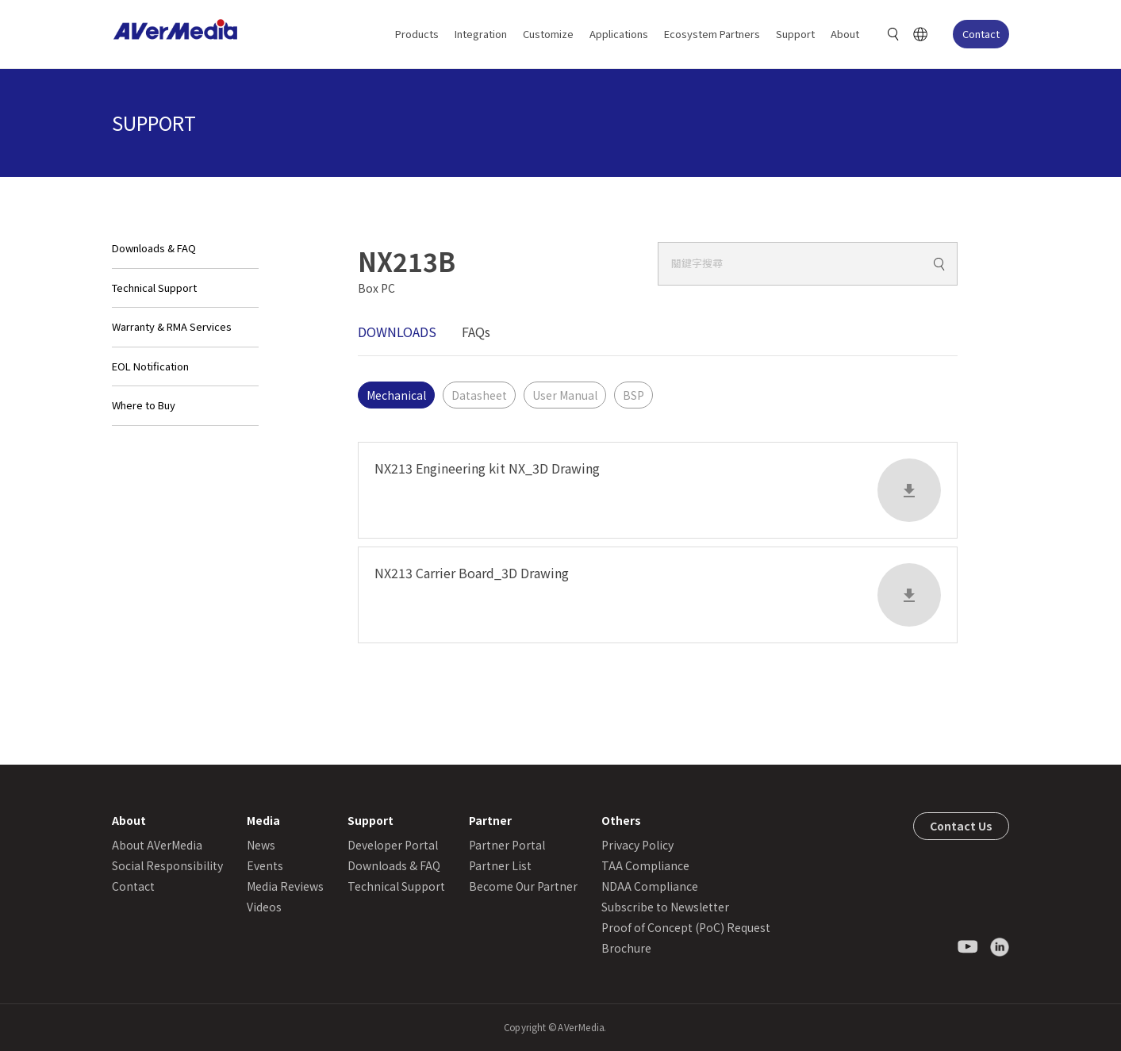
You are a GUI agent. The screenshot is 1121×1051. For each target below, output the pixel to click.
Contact (981, 33)
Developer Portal (392, 845)
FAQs (476, 331)
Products (417, 33)
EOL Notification (150, 366)
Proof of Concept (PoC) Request (685, 927)
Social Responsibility (167, 865)
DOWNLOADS (397, 331)
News (261, 845)
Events (265, 865)
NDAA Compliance (649, 886)
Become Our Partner (523, 886)
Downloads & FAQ (154, 247)
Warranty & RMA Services (172, 326)
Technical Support (154, 287)
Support (795, 33)
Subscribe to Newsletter (665, 907)
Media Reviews (285, 886)
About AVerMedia (157, 845)
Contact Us (961, 826)
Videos (264, 907)
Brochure (626, 948)
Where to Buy (143, 404)
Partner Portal (507, 845)
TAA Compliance (645, 865)
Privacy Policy (637, 845)
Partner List (500, 865)
